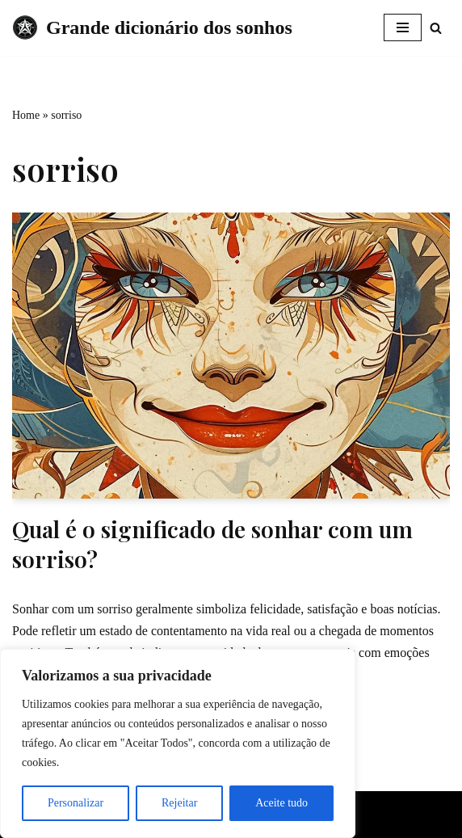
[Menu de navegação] (403, 27)
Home (26, 115)
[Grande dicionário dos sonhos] (152, 27)
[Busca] (436, 28)
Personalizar (75, 803)
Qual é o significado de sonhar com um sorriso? (212, 543)
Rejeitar (179, 803)
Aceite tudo (281, 803)
